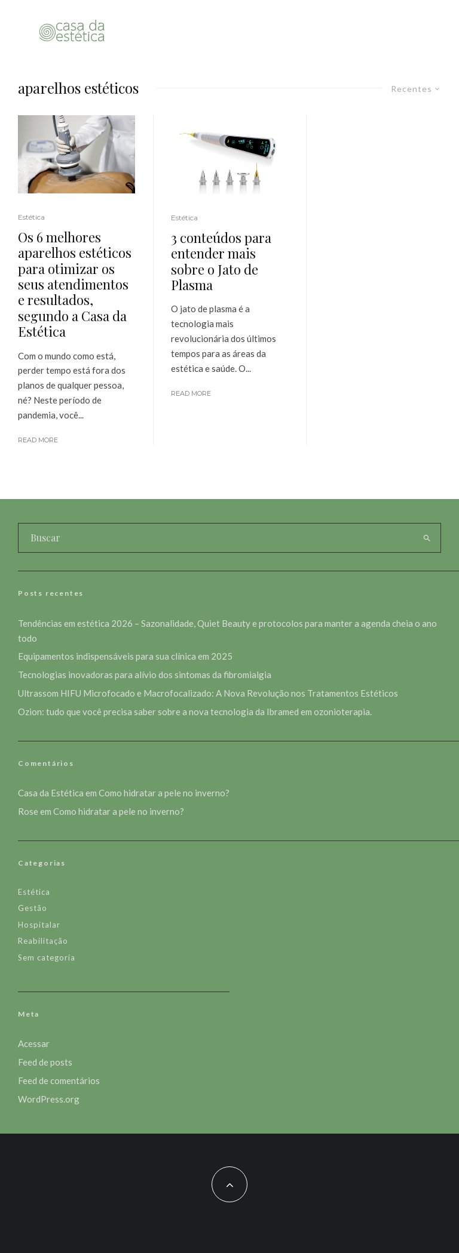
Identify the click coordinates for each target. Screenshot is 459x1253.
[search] (426, 538)
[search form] (216, 538)
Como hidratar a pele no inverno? (164, 792)
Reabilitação (43, 941)
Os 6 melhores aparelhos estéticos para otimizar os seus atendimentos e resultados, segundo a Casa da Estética (74, 284)
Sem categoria (46, 957)
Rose (28, 811)
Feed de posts (45, 1062)
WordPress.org (48, 1099)
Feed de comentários (59, 1080)
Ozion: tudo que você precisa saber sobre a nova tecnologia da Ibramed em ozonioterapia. (195, 711)
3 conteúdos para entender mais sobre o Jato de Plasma (221, 261)
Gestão (32, 908)
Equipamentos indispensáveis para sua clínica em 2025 (125, 656)
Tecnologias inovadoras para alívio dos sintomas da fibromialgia (144, 674)
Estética (31, 217)
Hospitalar (39, 924)
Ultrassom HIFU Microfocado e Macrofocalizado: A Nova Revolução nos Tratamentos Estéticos (208, 693)
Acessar (34, 1043)
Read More (38, 440)
